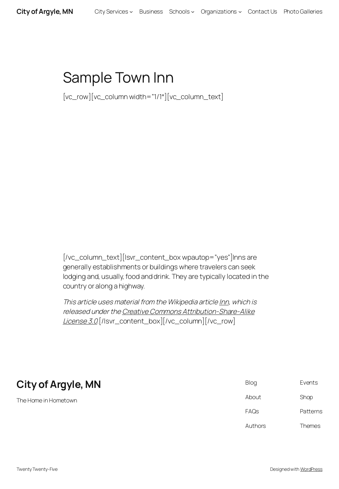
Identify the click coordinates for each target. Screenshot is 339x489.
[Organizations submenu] (240, 11)
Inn (224, 301)
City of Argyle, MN (45, 11)
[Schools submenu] (192, 11)
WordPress (311, 469)
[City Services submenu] (131, 11)
